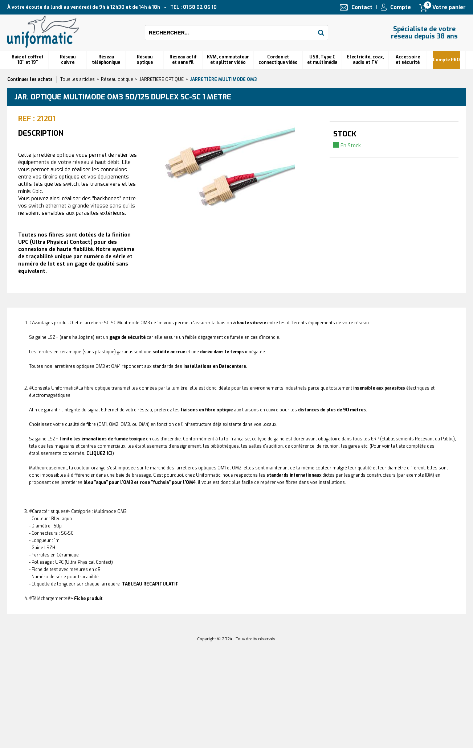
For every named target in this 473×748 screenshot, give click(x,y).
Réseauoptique (144, 59)
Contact (361, 7)
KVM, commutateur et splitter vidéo (228, 59)
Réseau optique (117, 79)
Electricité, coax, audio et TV (365, 59)
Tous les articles (77, 79)
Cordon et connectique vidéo (278, 59)
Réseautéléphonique (106, 59)
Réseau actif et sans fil (183, 59)
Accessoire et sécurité (408, 59)
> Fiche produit (86, 598)
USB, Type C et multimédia (322, 59)
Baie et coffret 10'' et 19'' (28, 59)
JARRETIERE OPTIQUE (161, 79)
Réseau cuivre (68, 59)
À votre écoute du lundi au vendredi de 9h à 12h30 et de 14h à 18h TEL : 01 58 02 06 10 (112, 7)
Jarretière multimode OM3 (223, 79)
